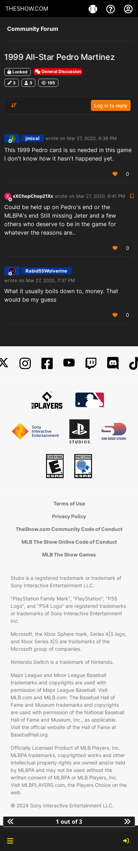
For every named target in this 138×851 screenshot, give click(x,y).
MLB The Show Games (69, 555)
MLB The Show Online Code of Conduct (69, 542)
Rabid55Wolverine (46, 271)
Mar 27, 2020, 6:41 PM (100, 196)
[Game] (93, 8)
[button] (10, 841)
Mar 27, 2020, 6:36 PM (92, 138)
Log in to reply (110, 105)
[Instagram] (25, 363)
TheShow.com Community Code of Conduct (69, 529)
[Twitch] (91, 363)
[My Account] (128, 8)
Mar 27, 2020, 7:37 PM (50, 280)
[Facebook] (47, 363)
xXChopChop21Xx (33, 196)
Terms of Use (69, 503)
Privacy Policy (69, 516)
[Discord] (113, 363)
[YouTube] (69, 363)
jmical (32, 138)
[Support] (111, 8)
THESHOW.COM (26, 8)
